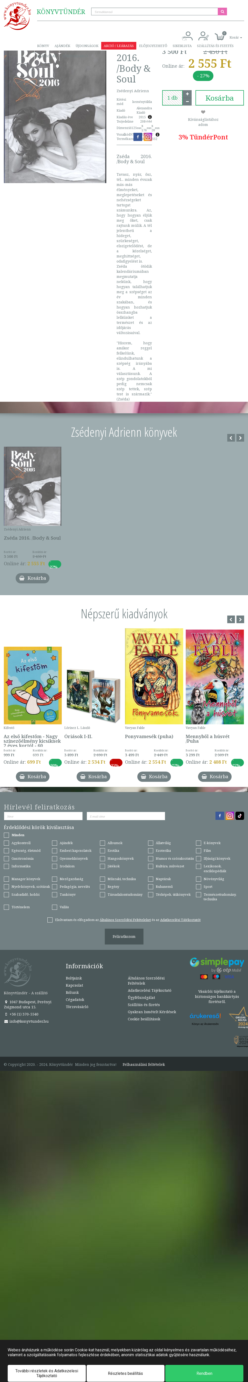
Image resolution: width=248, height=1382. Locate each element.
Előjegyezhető (153, 45)
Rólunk (72, 992)
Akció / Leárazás (119, 45)
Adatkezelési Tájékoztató (149, 990)
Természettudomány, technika (220, 897)
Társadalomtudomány (125, 894)
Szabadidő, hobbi (25, 894)
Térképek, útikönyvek (173, 894)
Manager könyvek (26, 879)
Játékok (114, 866)
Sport (208, 886)
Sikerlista (182, 45)
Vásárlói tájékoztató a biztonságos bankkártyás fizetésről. (217, 996)
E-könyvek (212, 843)
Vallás (64, 907)
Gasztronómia (23, 858)
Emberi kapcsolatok (75, 850)
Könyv (43, 45)
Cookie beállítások (144, 1019)
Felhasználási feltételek (144, 1064)
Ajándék (62, 45)
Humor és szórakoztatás (175, 858)
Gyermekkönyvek (74, 858)
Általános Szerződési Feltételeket (125, 919)
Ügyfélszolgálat (141, 997)
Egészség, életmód (26, 850)
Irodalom (67, 866)
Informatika (21, 866)
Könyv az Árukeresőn (205, 1023)
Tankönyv (68, 894)
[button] (230, 34)
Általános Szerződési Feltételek (146, 981)
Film (207, 850)
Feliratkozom (124, 936)
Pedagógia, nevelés (75, 886)
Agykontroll (21, 843)
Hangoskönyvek (121, 858)
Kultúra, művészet (170, 866)
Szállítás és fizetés (215, 45)
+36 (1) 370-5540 (21, 1014)
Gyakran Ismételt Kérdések (152, 1011)
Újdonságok (87, 45)
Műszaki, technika (122, 879)
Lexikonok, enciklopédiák (215, 868)
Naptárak (163, 879)
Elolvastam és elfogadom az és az (128, 919)
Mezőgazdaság (71, 879)
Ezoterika (163, 850)
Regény (113, 886)
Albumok (115, 843)
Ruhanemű (164, 886)
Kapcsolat (47, 56)
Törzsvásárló (75, 56)
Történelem (21, 907)
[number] (172, 97)
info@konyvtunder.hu (26, 1021)
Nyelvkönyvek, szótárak (31, 886)
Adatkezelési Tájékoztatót (180, 919)
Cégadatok (75, 999)
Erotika (113, 850)
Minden (18, 835)
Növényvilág (214, 879)
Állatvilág (163, 843)
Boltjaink (74, 978)
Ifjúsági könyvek (217, 858)
